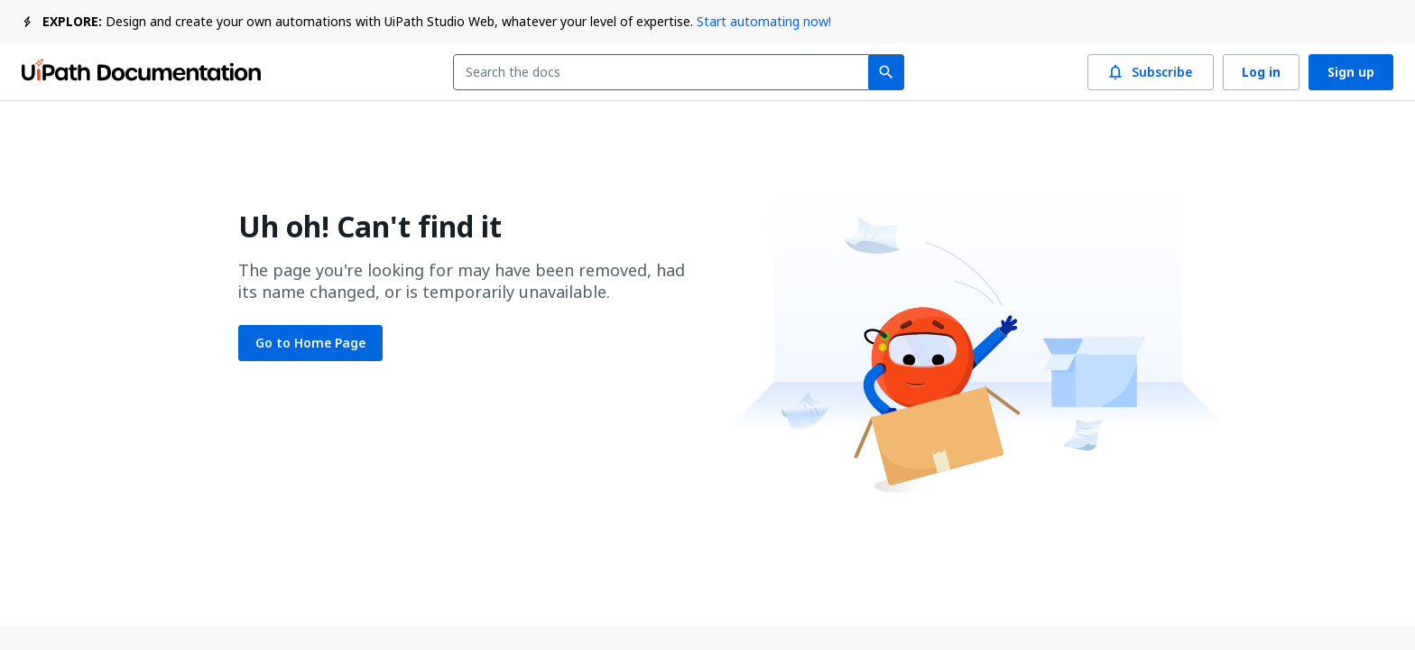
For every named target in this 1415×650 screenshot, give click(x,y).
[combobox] (664, 72)
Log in (1261, 72)
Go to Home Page (310, 343)
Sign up (1350, 72)
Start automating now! (764, 21)
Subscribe (1150, 72)
